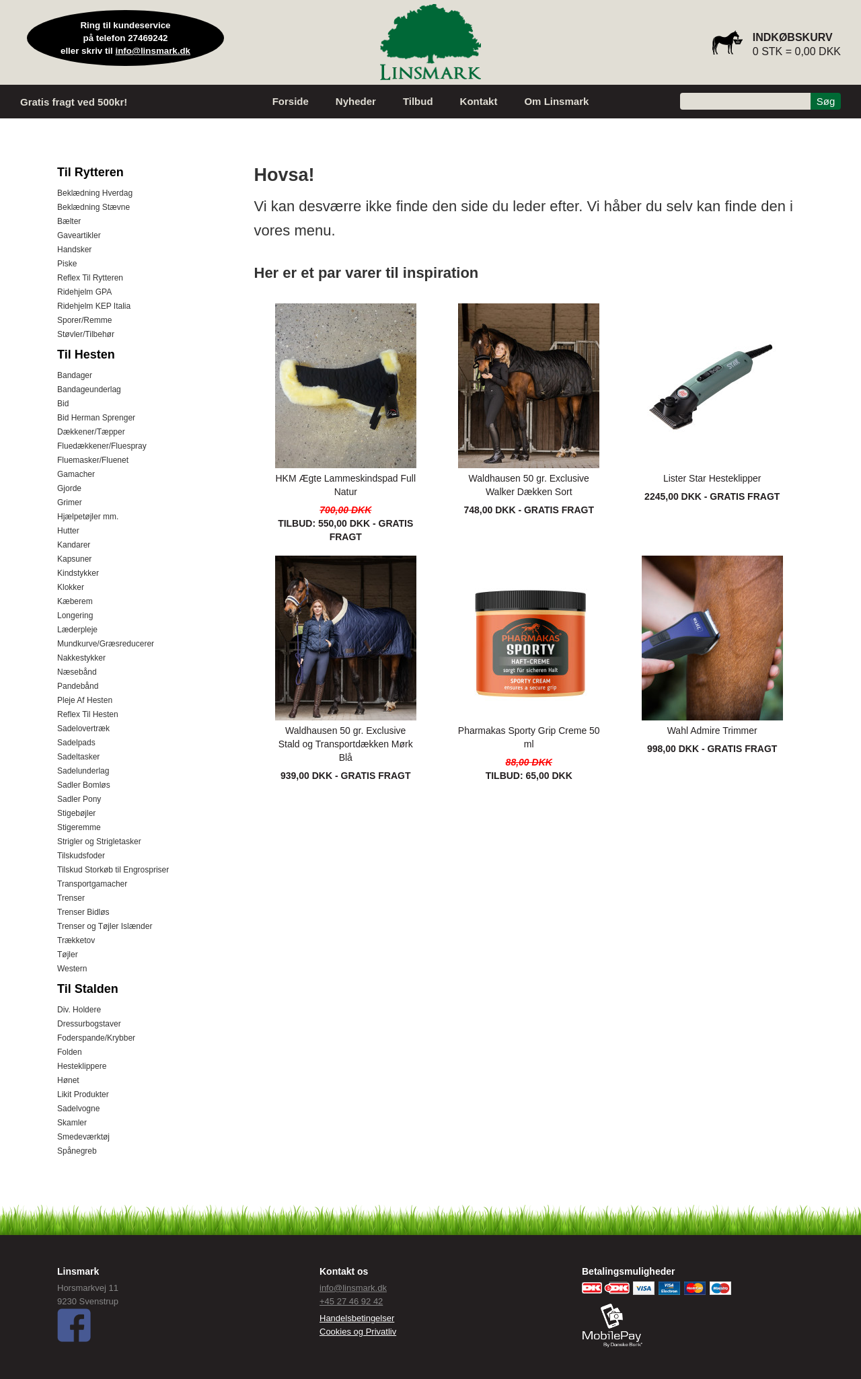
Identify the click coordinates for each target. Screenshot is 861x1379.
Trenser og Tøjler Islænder (104, 926)
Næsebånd (77, 672)
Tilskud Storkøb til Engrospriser (113, 869)
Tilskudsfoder (81, 855)
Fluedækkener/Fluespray (102, 446)
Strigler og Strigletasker (99, 841)
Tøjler (67, 954)
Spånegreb (77, 1151)
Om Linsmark (556, 101)
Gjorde (69, 488)
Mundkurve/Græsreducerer (105, 643)
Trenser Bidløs (83, 912)
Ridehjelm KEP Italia (93, 306)
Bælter (69, 221)
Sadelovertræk (83, 728)
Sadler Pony (79, 799)
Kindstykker (78, 573)
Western (72, 968)
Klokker (70, 587)
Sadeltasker (78, 756)
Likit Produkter (83, 1094)
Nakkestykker (81, 658)
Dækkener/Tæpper (91, 432)
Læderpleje (77, 629)
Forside (290, 101)
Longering (75, 615)
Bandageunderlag (89, 389)
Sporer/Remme (84, 320)
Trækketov (76, 940)
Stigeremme (79, 827)
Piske (67, 263)
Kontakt (479, 101)
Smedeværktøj (83, 1137)
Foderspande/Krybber (96, 1038)
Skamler (72, 1122)
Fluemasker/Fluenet (92, 460)
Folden (69, 1052)
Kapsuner (74, 559)
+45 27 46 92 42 (351, 1301)
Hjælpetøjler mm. (87, 516)
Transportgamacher (92, 884)
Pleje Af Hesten (84, 700)
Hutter (68, 530)
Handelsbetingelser (357, 1318)
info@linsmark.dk (153, 51)
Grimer (69, 502)
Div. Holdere (79, 1009)
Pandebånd (77, 686)
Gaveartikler (79, 235)
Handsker (74, 249)
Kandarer (73, 545)
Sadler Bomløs (83, 785)
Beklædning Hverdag (95, 193)
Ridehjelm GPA (84, 292)
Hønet (68, 1080)
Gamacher (76, 474)
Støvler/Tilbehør (85, 334)
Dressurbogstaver (89, 1024)
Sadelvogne (78, 1108)
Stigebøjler (76, 813)
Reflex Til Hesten (87, 714)
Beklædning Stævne (93, 207)
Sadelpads (76, 742)
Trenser (71, 898)
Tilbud (418, 101)
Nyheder (356, 101)
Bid (63, 403)
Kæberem (75, 601)
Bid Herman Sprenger (96, 417)
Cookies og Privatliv (358, 1332)
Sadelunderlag (83, 771)
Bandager (74, 375)
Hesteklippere (81, 1066)
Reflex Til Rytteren (90, 278)
